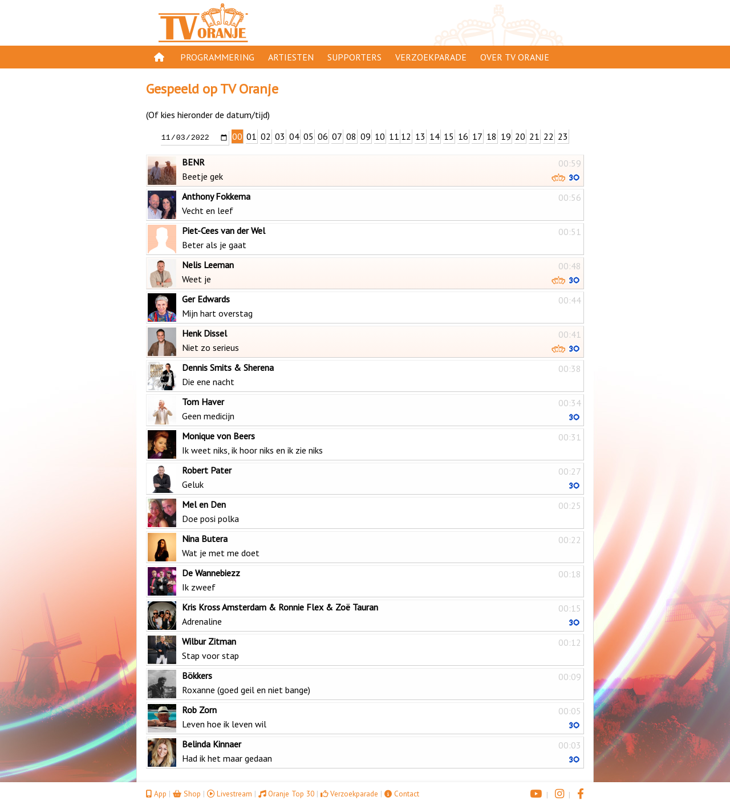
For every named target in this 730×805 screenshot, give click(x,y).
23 (563, 136)
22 (549, 136)
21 (534, 136)
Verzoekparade (431, 57)
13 (420, 136)
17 (477, 136)
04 (294, 136)
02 (266, 136)
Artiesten (291, 57)
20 (520, 136)
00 (237, 136)
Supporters (354, 57)
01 (251, 136)
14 (434, 136)
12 (406, 136)
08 (351, 136)
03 (280, 136)
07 (337, 136)
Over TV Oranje (514, 57)
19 (506, 136)
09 (365, 136)
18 (491, 136)
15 (449, 136)
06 (323, 136)
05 (308, 136)
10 (380, 136)
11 (394, 136)
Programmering (217, 57)
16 (463, 136)
